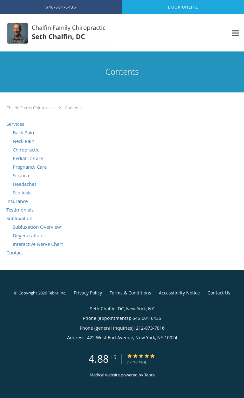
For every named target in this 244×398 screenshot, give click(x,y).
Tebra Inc (56, 293)
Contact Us (218, 293)
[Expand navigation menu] (235, 33)
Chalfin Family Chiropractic (31, 108)
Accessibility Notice (179, 293)
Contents (73, 108)
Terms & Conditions (130, 293)
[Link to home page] (78, 33)
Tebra (149, 375)
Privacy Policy (88, 293)
